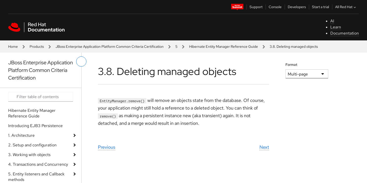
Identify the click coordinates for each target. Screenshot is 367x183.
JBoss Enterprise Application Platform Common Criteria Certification (110, 46)
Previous (106, 147)
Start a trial (320, 7)
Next (264, 147)
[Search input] (40, 97)
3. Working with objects (29, 154)
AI (332, 21)
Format (291, 64)
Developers (297, 7)
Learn (335, 27)
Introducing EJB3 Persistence (35, 125)
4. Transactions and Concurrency (38, 164)
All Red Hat (346, 7)
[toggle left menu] (81, 61)
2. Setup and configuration (32, 145)
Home (13, 46)
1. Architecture (21, 135)
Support (256, 7)
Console (275, 7)
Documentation (344, 33)
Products (37, 46)
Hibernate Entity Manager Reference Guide (223, 46)
